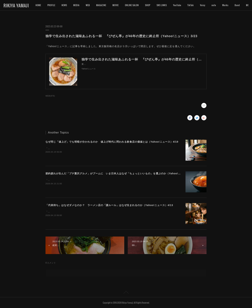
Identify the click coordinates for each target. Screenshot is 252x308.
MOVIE (116, 5)
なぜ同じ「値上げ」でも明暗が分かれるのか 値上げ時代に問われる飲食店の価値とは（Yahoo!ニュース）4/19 (112, 141)
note (214, 5)
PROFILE (51, 5)
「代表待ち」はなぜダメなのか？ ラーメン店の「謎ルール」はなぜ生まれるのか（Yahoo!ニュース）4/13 (109, 205)
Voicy (202, 5)
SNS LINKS (162, 5)
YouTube (177, 5)
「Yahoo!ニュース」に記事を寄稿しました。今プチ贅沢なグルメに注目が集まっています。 (92, 180)
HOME (38, 5)
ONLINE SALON (132, 5)
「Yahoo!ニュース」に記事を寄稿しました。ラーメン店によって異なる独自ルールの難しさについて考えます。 (103, 212)
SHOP (147, 5)
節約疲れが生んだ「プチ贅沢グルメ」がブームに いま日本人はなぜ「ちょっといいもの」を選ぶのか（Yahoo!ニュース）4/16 (121, 173)
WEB (88, 5)
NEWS (64, 5)
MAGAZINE (101, 5)
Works (225, 5)
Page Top (126, 293)
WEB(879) (50, 96)
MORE (237, 5)
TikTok (190, 5)
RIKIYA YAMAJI (16, 5)
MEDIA (76, 5)
